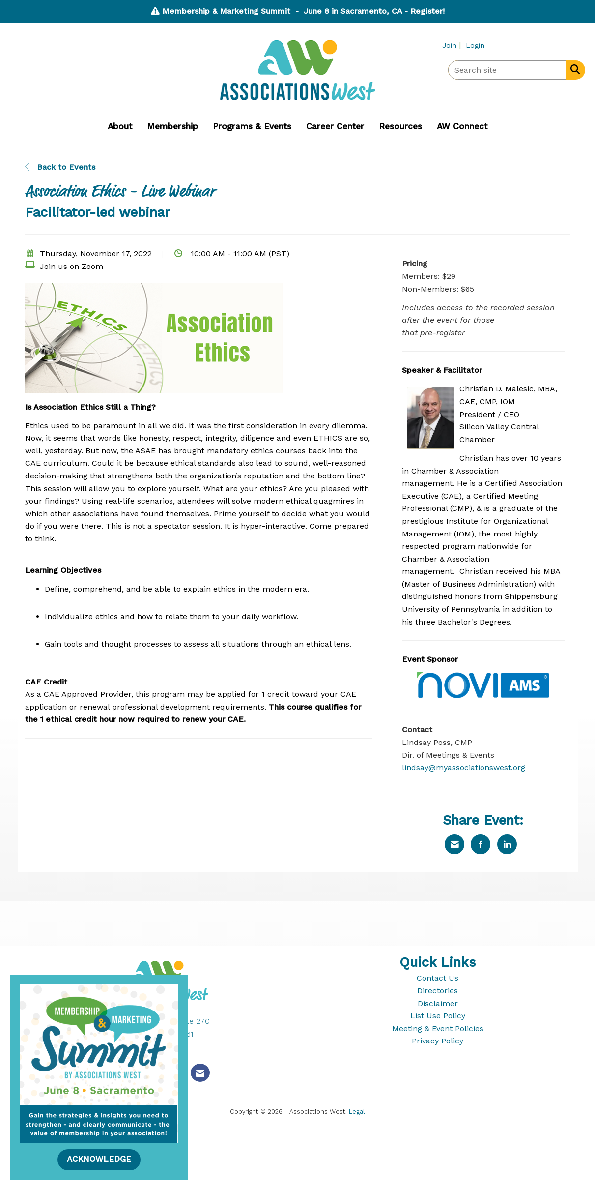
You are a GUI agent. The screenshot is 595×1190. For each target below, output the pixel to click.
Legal (357, 1111)
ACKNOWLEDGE (99, 1159)
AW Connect (462, 126)
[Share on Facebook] (480, 844)
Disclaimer (438, 1003)
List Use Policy (437, 1015)
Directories (437, 990)
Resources (400, 126)
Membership (172, 126)
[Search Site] (573, 69)
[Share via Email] (454, 844)
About (120, 126)
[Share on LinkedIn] (507, 844)
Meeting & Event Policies (437, 1028)
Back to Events (60, 167)
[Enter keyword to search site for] (507, 70)
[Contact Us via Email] (200, 1073)
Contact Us (437, 977)
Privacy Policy (437, 1040)
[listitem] (452, 45)
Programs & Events (252, 126)
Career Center (335, 126)
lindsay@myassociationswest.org (463, 767)
